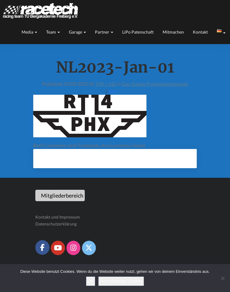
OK (90, 281)
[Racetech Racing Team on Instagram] (73, 248)
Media (29, 31)
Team (53, 31)
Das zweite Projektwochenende (155, 84)
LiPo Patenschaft (138, 31)
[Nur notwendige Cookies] (223, 278)
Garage (77, 31)
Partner (104, 31)
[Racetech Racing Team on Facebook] (42, 247)
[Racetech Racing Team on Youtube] (58, 248)
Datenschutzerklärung (56, 223)
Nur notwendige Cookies (121, 281)
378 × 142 (106, 84)
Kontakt (200, 31)
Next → (116, 91)
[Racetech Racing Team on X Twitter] (89, 248)
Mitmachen (173, 31)
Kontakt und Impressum (57, 216)
